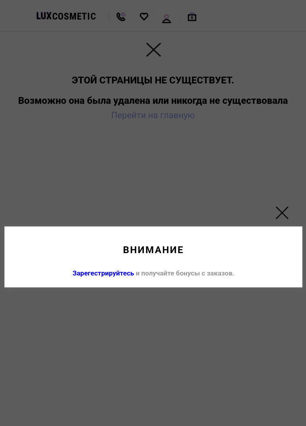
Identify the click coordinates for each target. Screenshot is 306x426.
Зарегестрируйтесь (103, 273)
